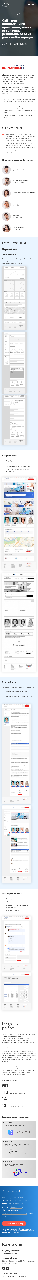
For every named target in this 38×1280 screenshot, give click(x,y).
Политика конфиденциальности (14, 1276)
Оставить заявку (14, 1223)
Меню (33, 5)
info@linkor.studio (9, 1254)
